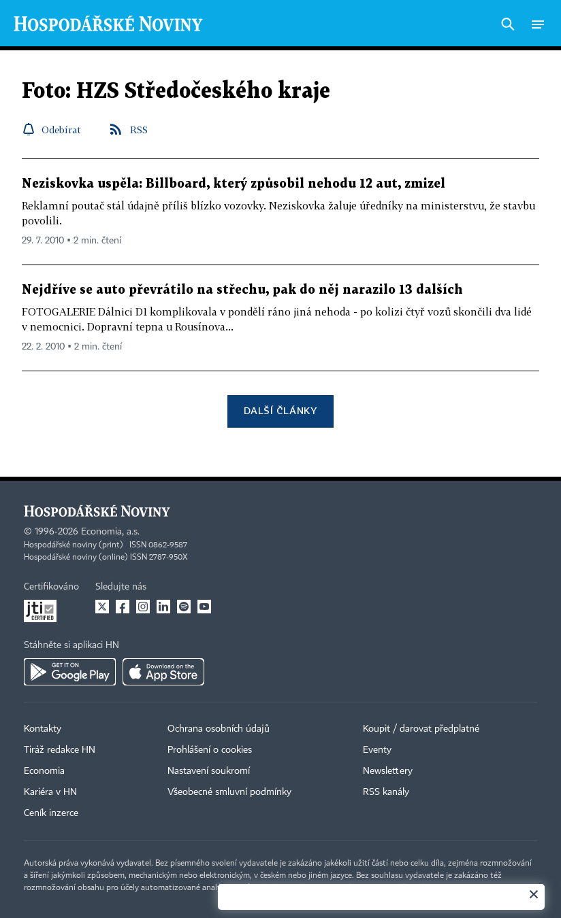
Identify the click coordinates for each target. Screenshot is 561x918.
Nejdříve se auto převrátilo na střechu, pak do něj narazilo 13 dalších (242, 290)
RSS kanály (386, 792)
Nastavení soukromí (208, 771)
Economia (44, 771)
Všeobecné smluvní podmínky (229, 792)
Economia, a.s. (110, 532)
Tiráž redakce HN (59, 750)
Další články (280, 410)
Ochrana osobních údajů (218, 729)
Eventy (377, 750)
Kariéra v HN (50, 792)
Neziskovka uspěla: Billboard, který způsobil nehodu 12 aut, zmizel (233, 184)
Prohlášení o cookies (209, 750)
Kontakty (42, 729)
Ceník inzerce (51, 813)
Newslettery (388, 771)
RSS (139, 129)
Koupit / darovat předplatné (421, 729)
